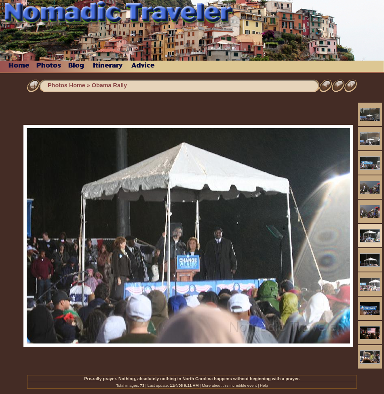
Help (264, 385)
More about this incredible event (229, 385)
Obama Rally (109, 85)
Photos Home (66, 85)
